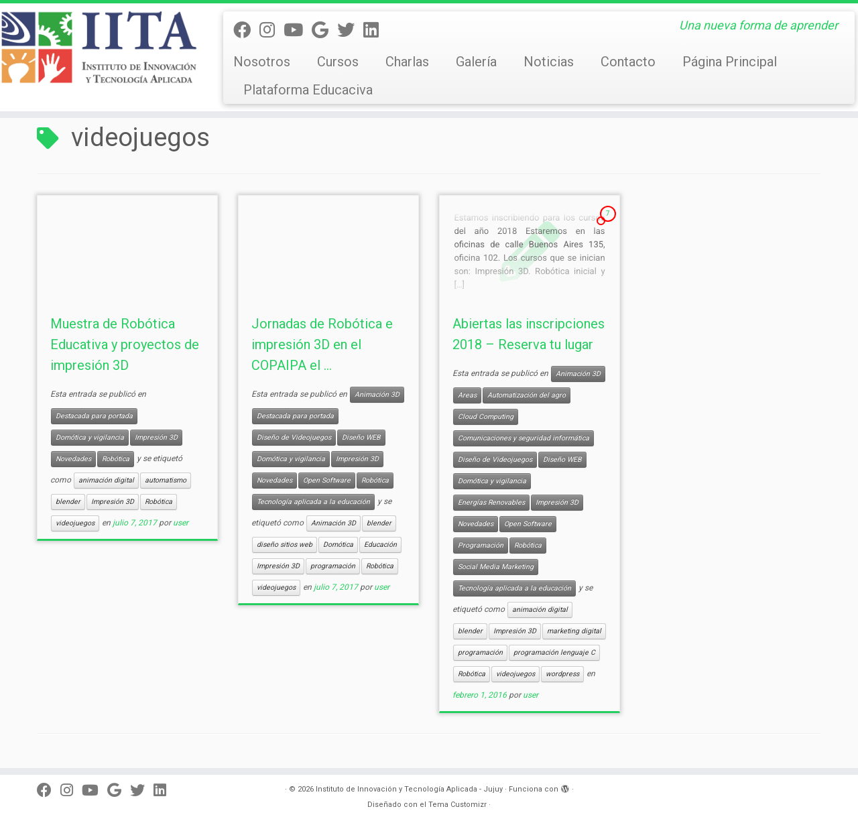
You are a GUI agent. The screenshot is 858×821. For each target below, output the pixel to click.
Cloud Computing (485, 416)
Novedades (73, 458)
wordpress (562, 674)
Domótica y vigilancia (90, 437)
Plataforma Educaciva (308, 90)
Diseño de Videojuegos (294, 437)
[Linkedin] (375, 30)
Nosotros (261, 62)
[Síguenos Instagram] (271, 30)
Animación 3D (377, 394)
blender (68, 501)
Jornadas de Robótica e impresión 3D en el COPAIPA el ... (322, 344)
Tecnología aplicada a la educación (313, 501)
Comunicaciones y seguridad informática (523, 438)
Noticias (549, 62)
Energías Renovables (491, 502)
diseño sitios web (284, 544)
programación (332, 566)
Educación (380, 544)
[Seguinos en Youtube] (298, 30)
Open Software (327, 480)
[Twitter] (350, 30)
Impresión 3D (156, 437)
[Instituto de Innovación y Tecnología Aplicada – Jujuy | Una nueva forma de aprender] (99, 47)
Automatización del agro (526, 395)
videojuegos (75, 523)
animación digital (106, 480)
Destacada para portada (94, 416)
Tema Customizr (457, 804)
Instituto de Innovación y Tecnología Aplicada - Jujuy (409, 789)
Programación (480, 545)
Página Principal (729, 62)
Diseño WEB (361, 437)
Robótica (115, 458)
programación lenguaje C (554, 652)
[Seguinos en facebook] (246, 30)
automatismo (165, 480)
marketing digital (574, 631)
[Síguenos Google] (324, 30)
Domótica (338, 544)
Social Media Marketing (496, 566)
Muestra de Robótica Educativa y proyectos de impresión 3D (124, 344)
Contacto (628, 62)
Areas (467, 395)
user (180, 522)
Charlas (407, 62)
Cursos (338, 62)
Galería (476, 62)
